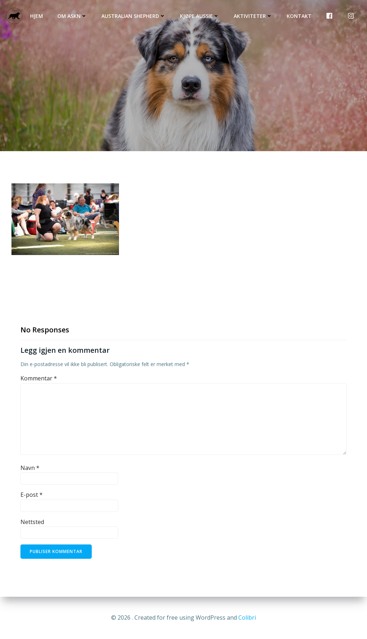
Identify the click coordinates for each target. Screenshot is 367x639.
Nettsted (32, 522)
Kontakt (299, 16)
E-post (31, 495)
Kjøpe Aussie (199, 16)
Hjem (36, 16)
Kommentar (38, 378)
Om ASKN (72, 16)
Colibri (247, 617)
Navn (29, 468)
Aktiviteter (253, 16)
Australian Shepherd (133, 16)
